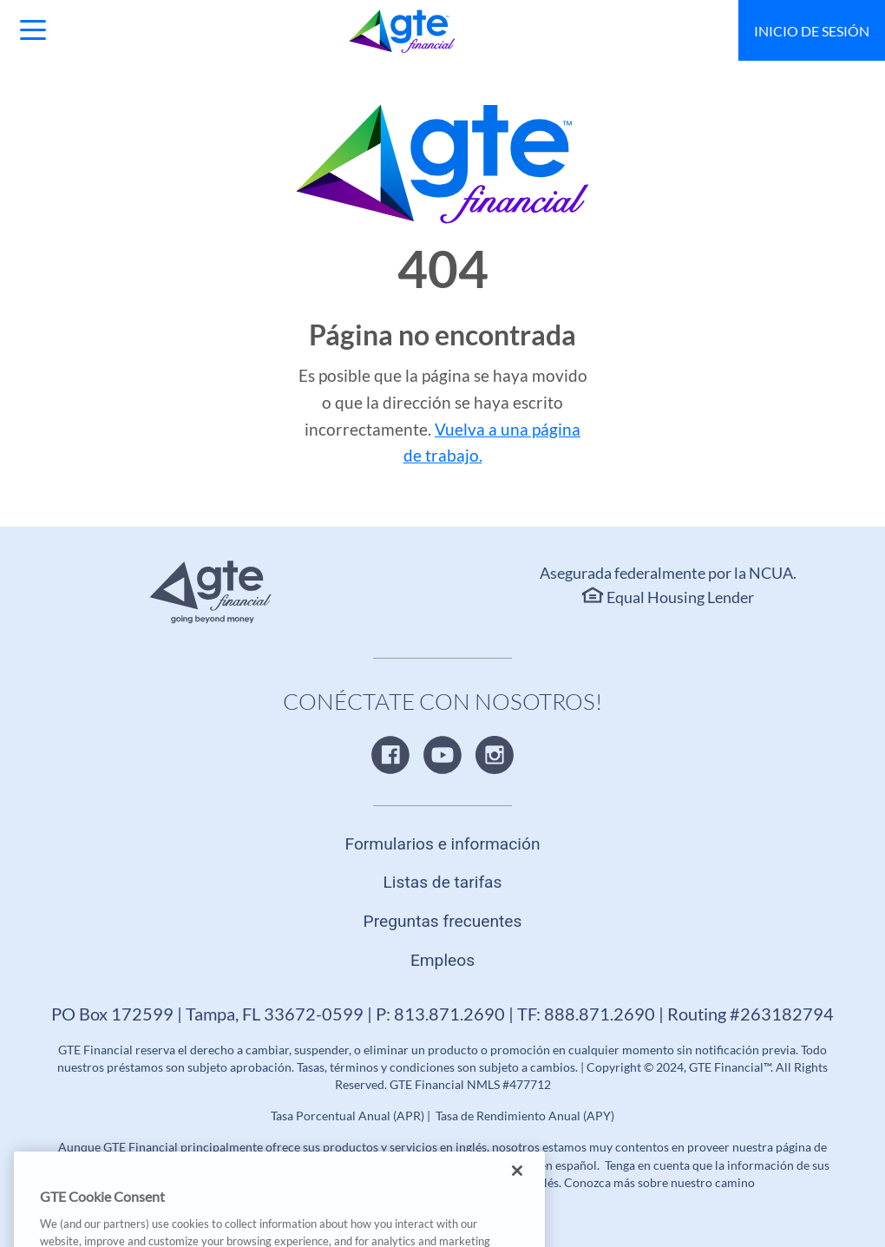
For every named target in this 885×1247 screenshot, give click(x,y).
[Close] (517, 1187)
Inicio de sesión (811, 31)
